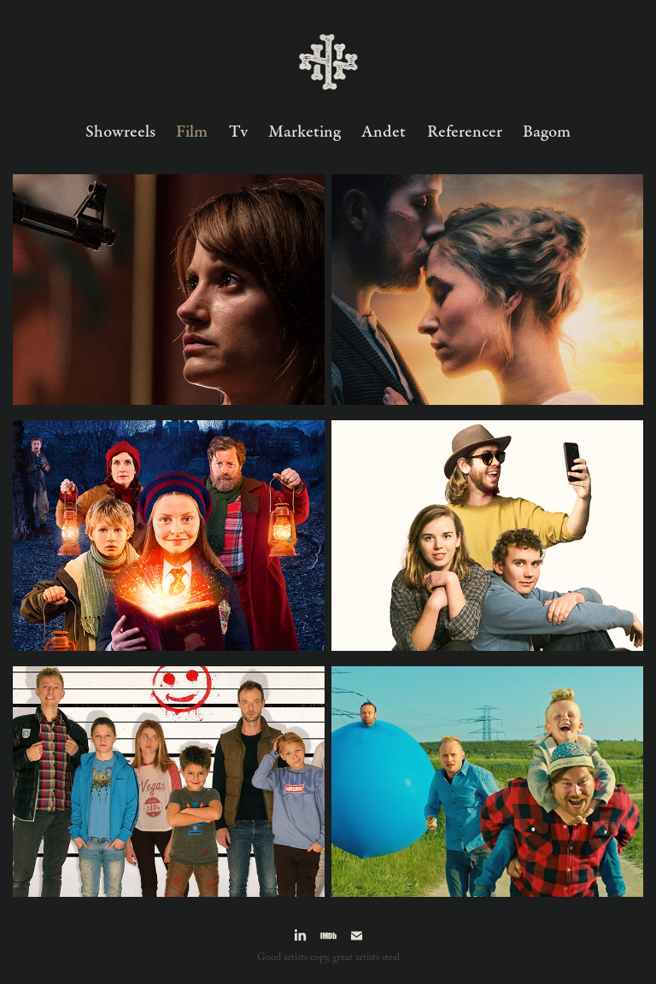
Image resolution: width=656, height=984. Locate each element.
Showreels (120, 132)
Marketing (304, 132)
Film (192, 132)
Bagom (547, 132)
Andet (383, 132)
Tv (238, 132)
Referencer (464, 132)
